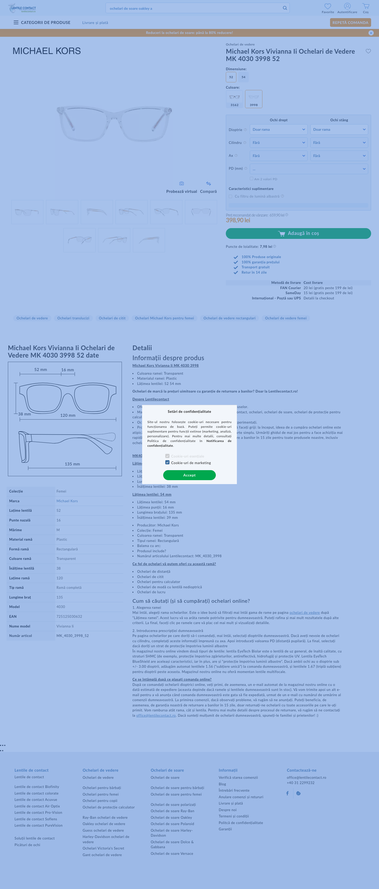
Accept (189, 475)
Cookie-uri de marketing (191, 463)
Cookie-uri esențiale (187, 456)
